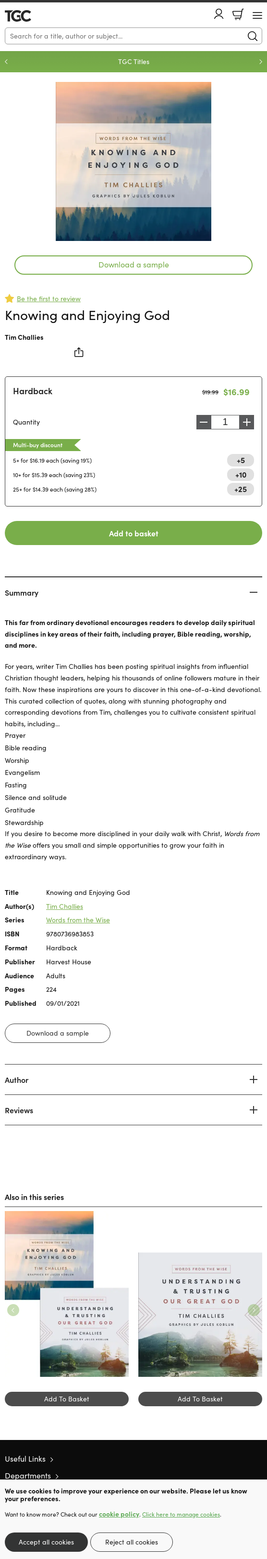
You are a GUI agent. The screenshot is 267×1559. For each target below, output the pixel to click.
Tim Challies (24, 337)
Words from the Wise (78, 919)
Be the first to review (49, 298)
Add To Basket (66, 1398)
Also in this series (34, 1196)
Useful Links (25, 1458)
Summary (21, 592)
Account (219, 14)
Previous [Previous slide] (6, 61)
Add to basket (133, 533)
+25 (240, 488)
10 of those (32, 16)
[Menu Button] (257, 15)
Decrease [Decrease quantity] (203, 422)
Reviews (19, 1110)
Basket (238, 14)
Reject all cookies (131, 1541)
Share (79, 352)
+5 (241, 459)
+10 (240, 474)
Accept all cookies (46, 1541)
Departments (28, 1475)
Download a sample (133, 264)
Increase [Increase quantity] (247, 422)
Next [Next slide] (260, 61)
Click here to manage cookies (181, 1514)
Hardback (32, 391)
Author (16, 1079)
